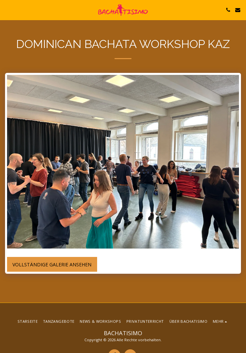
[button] (7, 9)
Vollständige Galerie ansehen (51, 264)
